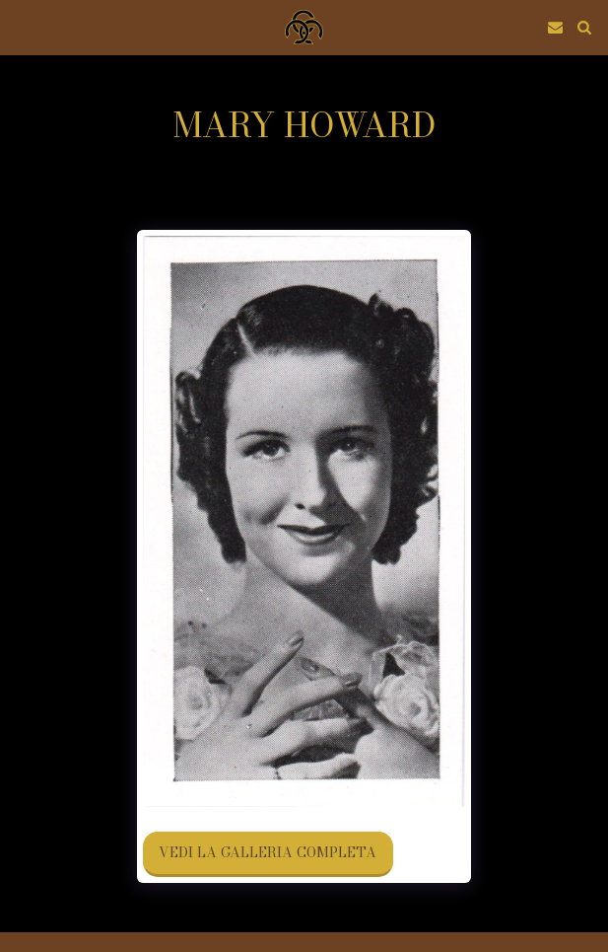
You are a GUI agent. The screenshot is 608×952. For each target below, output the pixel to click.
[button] (21, 26)
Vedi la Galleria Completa (267, 852)
